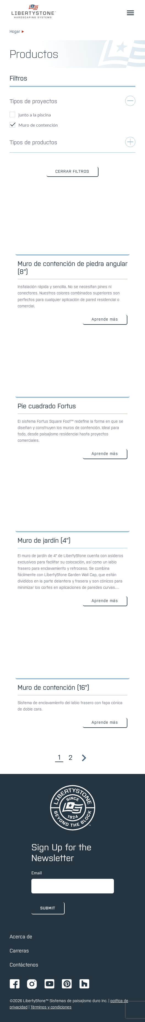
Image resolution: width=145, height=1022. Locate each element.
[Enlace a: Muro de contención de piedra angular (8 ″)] (72, 259)
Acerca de (21, 937)
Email (36, 872)
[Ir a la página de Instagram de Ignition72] (32, 984)
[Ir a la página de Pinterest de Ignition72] (67, 984)
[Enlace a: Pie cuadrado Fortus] (72, 397)
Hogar (17, 31)
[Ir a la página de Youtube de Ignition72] (49, 984)
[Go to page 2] (84, 758)
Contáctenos (24, 965)
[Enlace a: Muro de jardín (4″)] (72, 538)
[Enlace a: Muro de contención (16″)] (72, 672)
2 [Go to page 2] (70, 757)
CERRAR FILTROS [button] (72, 171)
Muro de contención (38, 125)
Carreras (19, 951)
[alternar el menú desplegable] (130, 12)
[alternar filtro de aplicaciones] (72, 103)
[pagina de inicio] (72, 808)
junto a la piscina (34, 114)
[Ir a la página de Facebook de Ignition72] (14, 984)
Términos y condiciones (51, 1007)
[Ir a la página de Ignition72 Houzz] (84, 984)
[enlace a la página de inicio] (33, 11)
